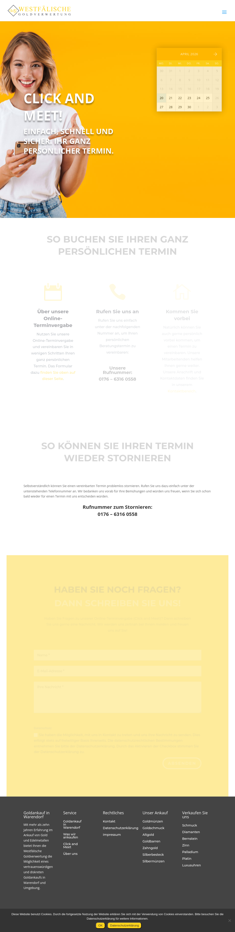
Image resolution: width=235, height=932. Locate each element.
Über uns (70, 854)
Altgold (148, 835)
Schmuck (189, 825)
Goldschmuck (153, 828)
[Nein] (229, 920)
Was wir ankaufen (70, 836)
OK (100, 925)
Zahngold (150, 848)
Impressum (112, 835)
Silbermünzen (153, 861)
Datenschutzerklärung (120, 828)
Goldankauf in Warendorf (72, 825)
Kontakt (109, 821)
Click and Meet (70, 845)
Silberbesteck (153, 855)
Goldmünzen (152, 821)
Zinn (185, 845)
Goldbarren (151, 841)
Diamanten (191, 832)
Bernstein (189, 839)
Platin (187, 859)
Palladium (190, 852)
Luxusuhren (191, 865)
